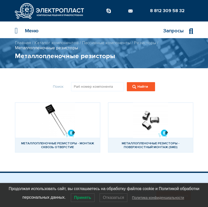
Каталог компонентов (56, 42)
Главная (23, 42)
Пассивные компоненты (106, 42)
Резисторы (145, 42)
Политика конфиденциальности (158, 198)
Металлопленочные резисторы (46, 48)
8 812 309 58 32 (167, 10)
